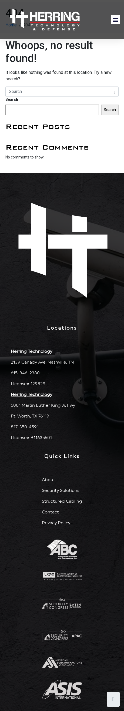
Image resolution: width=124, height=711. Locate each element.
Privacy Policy (56, 523)
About (48, 480)
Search (11, 99)
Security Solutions (60, 490)
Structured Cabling (62, 501)
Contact (50, 512)
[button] (115, 19)
